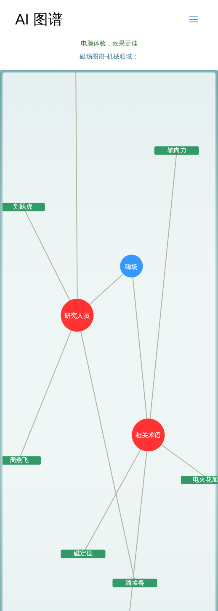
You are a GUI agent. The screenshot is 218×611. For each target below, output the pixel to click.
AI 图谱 (39, 19)
